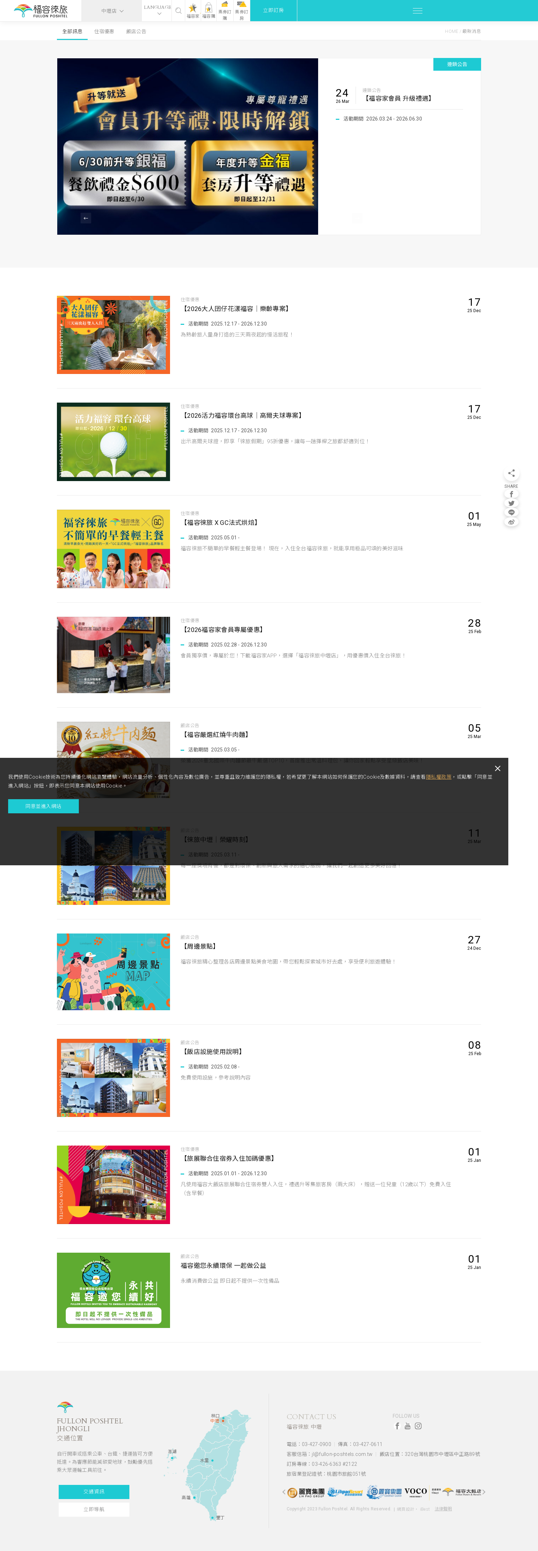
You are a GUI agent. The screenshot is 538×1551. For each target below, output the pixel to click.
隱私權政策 (112, 810)
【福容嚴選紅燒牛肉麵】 (218, 735)
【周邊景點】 (201, 947)
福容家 (373, 16)
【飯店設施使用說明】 (215, 1052)
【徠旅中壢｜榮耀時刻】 (218, 840)
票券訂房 (450, 10)
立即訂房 (501, 10)
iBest (425, 1504)
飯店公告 (136, 31)
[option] (269, 146)
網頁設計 (405, 1504)
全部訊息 (72, 31)
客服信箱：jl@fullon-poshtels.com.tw (330, 1452)
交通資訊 (92, 1491)
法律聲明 (443, 1503)
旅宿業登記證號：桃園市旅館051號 (326, 1469)
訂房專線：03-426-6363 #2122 (322, 1460)
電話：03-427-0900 (309, 1443)
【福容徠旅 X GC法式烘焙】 (223, 523)
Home (451, 31)
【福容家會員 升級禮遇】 (398, 98)
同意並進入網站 (57, 848)
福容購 (398, 16)
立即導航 (92, 1509)
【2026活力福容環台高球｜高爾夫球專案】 (246, 416)
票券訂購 (424, 11)
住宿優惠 (104, 31)
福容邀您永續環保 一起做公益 (226, 1266)
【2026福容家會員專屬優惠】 (226, 630)
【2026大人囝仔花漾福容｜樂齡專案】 (240, 309)
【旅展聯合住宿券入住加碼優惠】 (232, 1159)
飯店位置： (430, 1452)
